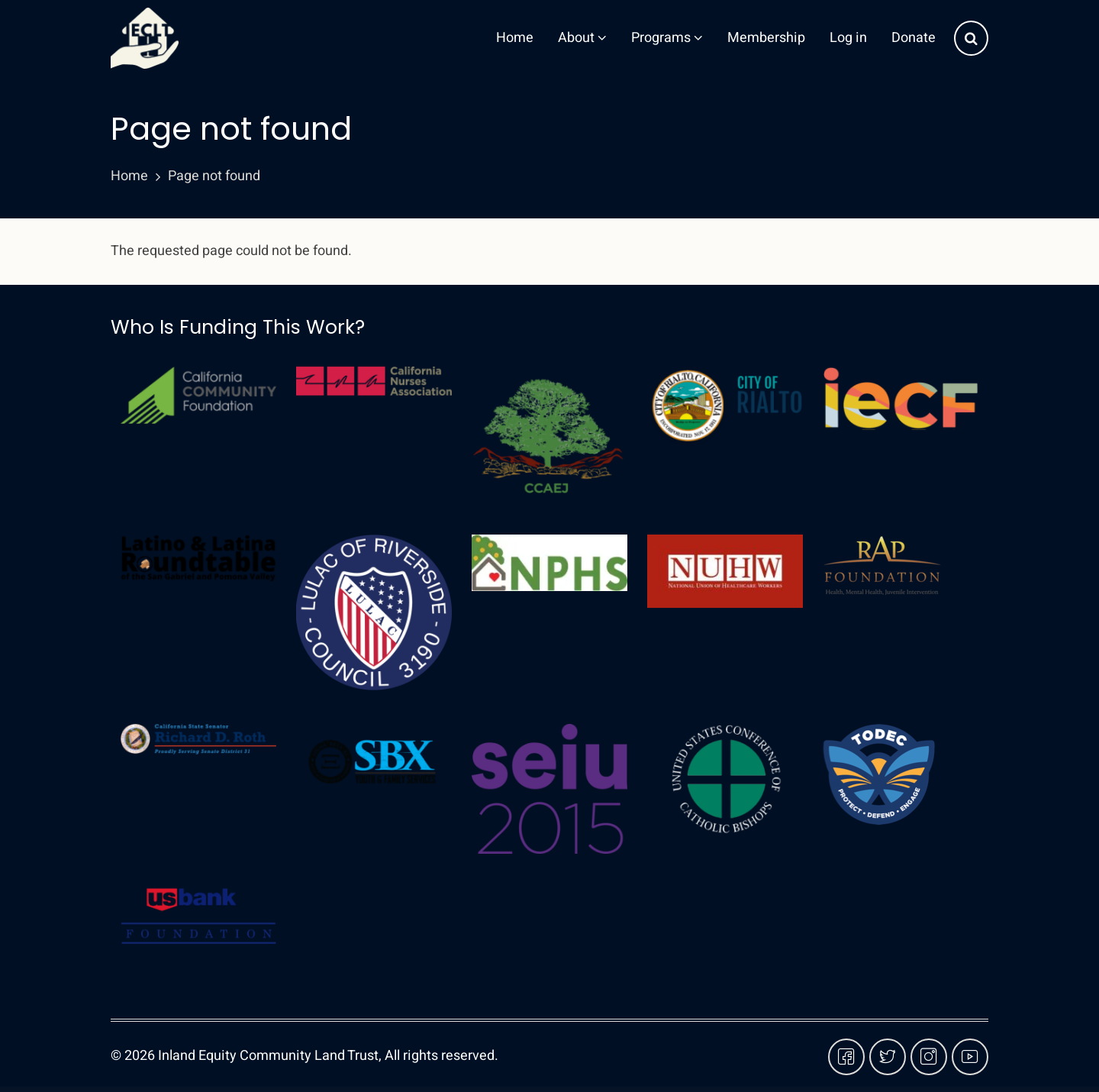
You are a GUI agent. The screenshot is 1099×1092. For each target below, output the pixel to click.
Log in (848, 37)
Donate (913, 37)
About (582, 37)
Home (514, 37)
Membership (766, 37)
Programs (667, 37)
